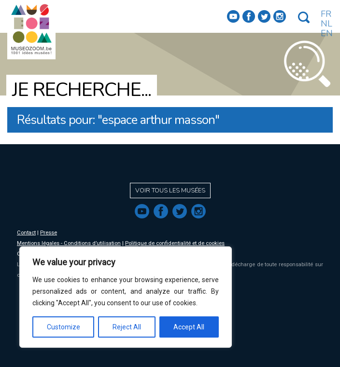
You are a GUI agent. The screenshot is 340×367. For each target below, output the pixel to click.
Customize (63, 327)
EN (327, 33)
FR (326, 14)
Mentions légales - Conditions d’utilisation (69, 243)
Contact (26, 233)
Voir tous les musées (170, 190)
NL (326, 23)
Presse (48, 233)
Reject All (127, 327)
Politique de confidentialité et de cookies (175, 243)
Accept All (188, 327)
